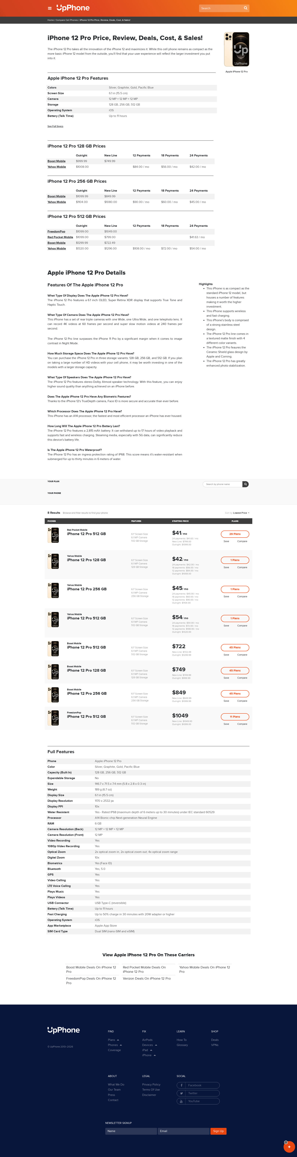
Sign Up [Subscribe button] (218, 1131)
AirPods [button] (147, 1040)
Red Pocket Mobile (60, 237)
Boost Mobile (57, 161)
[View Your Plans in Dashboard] (289, 1147)
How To (182, 1040)
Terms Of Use (151, 1090)
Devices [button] (147, 1045)
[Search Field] (224, 8)
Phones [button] (113, 1045)
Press (111, 1095)
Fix (144, 1031)
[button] (50, 8)
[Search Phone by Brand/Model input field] (222, 484)
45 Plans (235, 647)
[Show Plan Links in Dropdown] (119, 1040)
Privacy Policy (151, 1084)
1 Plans (235, 560)
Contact (113, 1100)
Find (111, 1031)
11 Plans (235, 717)
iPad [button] (145, 1050)
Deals (215, 1040)
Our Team (114, 1090)
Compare (242, 541)
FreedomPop (56, 231)
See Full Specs (55, 126)
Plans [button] (111, 1040)
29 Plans (235, 534)
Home (51, 20)
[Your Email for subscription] (184, 1131)
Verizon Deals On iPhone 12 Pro (147, 979)
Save (226, 541)
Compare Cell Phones (67, 20)
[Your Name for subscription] (131, 1131)
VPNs (214, 1045)
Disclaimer (149, 1095)
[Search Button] (246, 8)
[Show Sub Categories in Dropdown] (157, 1045)
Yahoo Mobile (57, 167)
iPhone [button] (147, 1055)
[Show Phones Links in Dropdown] (122, 1045)
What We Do (116, 1084)
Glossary (182, 1045)
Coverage (114, 1050)
